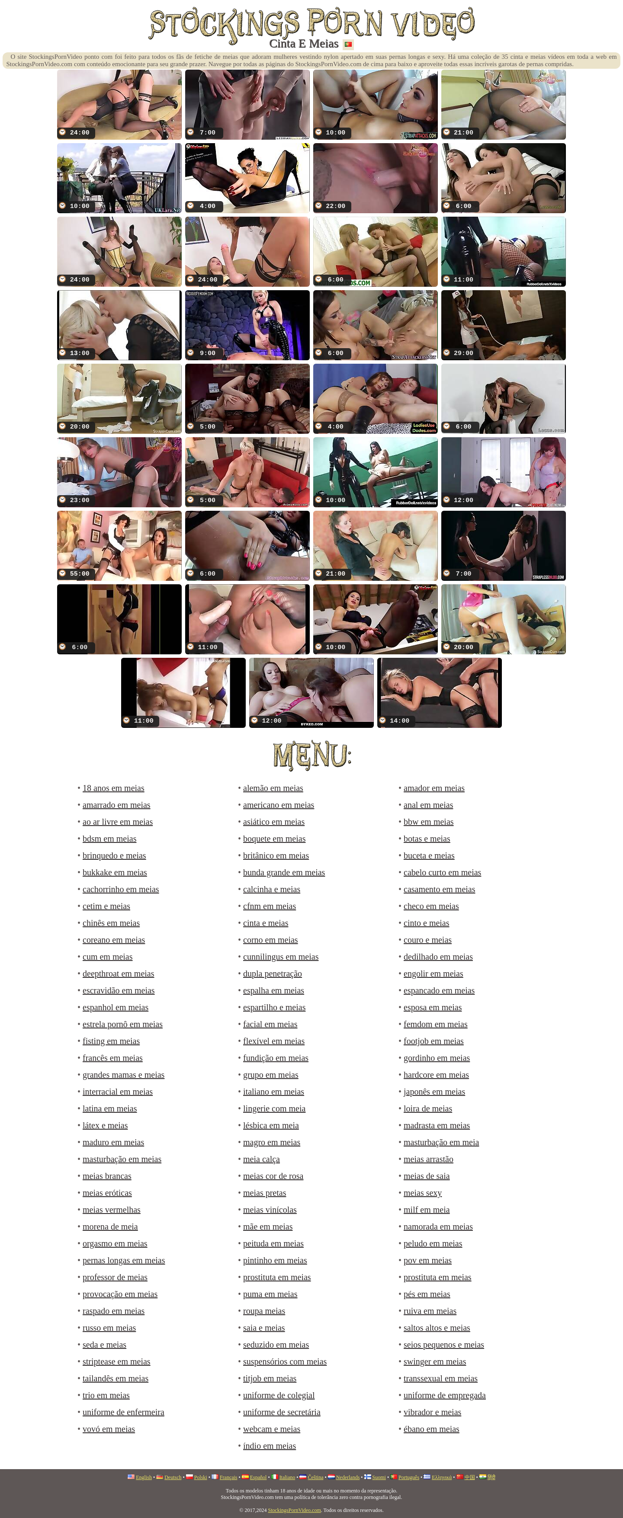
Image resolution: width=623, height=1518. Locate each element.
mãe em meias (267, 1226)
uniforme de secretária (282, 1412)
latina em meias (110, 1108)
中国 (470, 1477)
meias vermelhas (112, 1209)
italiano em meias (273, 1091)
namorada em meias (438, 1226)
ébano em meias (431, 1429)
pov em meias (428, 1260)
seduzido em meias (276, 1344)
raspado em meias (114, 1311)
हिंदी (491, 1477)
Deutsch (172, 1477)
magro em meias (271, 1142)
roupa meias (264, 1311)
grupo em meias (271, 1074)
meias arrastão (428, 1159)
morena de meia (110, 1226)
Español (258, 1477)
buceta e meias (429, 855)
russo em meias (109, 1327)
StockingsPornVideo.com (294, 1510)
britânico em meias (276, 855)
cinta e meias (265, 923)
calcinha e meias (271, 889)
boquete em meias (274, 838)
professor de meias (115, 1277)
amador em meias (434, 788)
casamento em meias (439, 889)
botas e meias (427, 838)
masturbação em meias (122, 1159)
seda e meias (104, 1344)
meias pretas (264, 1193)
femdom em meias (436, 1024)
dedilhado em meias (438, 956)
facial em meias (270, 1024)
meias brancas (107, 1176)
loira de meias (428, 1108)
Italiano (287, 1477)
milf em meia (427, 1209)
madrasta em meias (437, 1125)
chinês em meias (111, 923)
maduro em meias (113, 1142)
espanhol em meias (115, 1007)
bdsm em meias (109, 838)
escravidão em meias (119, 990)
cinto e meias (427, 923)
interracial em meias (118, 1091)
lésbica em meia (271, 1125)
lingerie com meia (274, 1108)
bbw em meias (429, 821)
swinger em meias (435, 1361)
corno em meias (270, 940)
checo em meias (431, 906)
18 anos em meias (114, 788)
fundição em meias (275, 1058)
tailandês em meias (115, 1378)
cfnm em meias (269, 906)
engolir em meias (433, 973)
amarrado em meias (117, 805)
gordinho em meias (437, 1058)
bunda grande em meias (284, 872)
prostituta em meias (277, 1277)
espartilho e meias (274, 1007)
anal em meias (428, 805)
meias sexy (423, 1193)
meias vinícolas (270, 1209)
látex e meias (105, 1125)
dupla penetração (272, 973)
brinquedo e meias (114, 855)
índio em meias (269, 1446)
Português (408, 1477)
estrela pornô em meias (123, 1024)
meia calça (261, 1159)
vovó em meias (109, 1429)
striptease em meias (117, 1361)
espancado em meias (439, 990)
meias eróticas (107, 1193)
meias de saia (427, 1176)
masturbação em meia (441, 1142)
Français (229, 1477)
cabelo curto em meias (442, 872)
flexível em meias (274, 1041)
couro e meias (428, 940)
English (144, 1477)
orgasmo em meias (115, 1243)
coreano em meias (114, 940)
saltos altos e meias (437, 1327)
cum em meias (108, 956)
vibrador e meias (432, 1412)
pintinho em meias (275, 1260)
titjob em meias (269, 1378)
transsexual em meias (441, 1378)
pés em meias (427, 1294)
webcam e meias (271, 1429)
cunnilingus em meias (280, 956)
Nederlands (348, 1477)
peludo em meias (433, 1243)
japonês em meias (434, 1091)
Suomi (379, 1477)
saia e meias (264, 1327)
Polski (200, 1477)
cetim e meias (106, 906)
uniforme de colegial (279, 1395)
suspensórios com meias (285, 1361)
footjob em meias (434, 1041)
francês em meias (113, 1058)
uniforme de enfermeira (123, 1412)
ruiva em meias (430, 1311)
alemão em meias (273, 788)
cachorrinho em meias (121, 889)
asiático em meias (274, 821)
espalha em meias (273, 990)
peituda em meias (273, 1243)
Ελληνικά (442, 1477)
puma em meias (270, 1294)
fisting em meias (111, 1041)
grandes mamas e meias (123, 1074)
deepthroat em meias (118, 973)
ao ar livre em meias (118, 821)
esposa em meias (433, 1007)
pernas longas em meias (124, 1260)
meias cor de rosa (273, 1176)
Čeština (315, 1477)
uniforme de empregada (445, 1395)
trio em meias (106, 1395)
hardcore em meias (436, 1074)
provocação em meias (120, 1294)
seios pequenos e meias (444, 1344)
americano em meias (278, 805)
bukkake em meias (115, 872)
